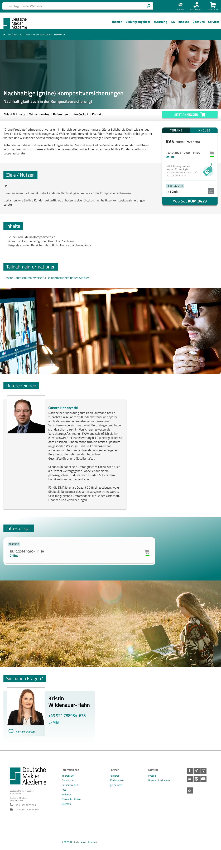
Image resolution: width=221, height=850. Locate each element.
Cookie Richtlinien (71, 799)
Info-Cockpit (80, 114)
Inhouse (204, 130)
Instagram (203, 771)
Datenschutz (69, 780)
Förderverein (117, 780)
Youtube (203, 779)
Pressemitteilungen (159, 780)
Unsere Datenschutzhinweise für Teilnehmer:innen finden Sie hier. (46, 277)
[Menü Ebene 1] (117, 24)
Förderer (114, 776)
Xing (197, 771)
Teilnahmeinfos (39, 114)
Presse (152, 776)
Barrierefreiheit (70, 785)
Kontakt (97, 114)
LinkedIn (190, 779)
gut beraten (116, 785)
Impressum (68, 776)
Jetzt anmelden (186, 114)
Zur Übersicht (15, 34)
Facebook (190, 771)
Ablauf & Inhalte (14, 114)
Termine (176, 130)
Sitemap (66, 804)
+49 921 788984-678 (67, 715)
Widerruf (66, 794)
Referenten (61, 114)
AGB (64, 790)
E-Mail (54, 722)
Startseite (45, 34)
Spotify (197, 779)
